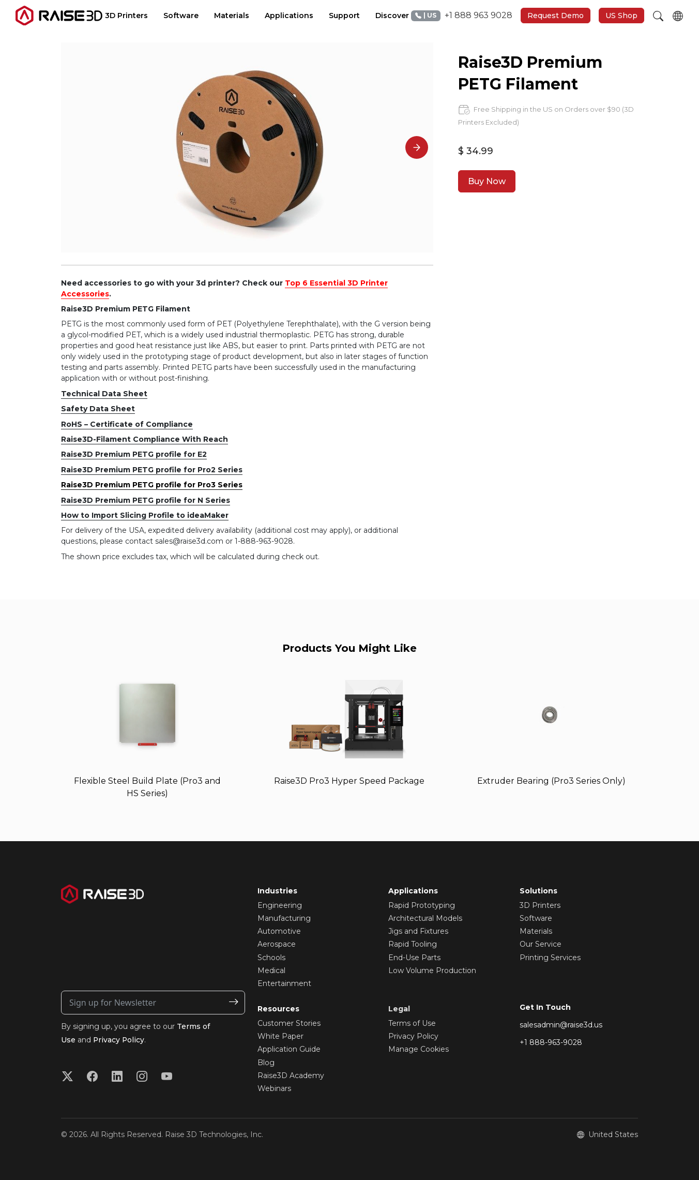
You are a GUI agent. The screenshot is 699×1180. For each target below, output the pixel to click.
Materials (536, 931)
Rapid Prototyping (421, 905)
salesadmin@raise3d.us (561, 1024)
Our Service (540, 944)
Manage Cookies (418, 1049)
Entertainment (284, 983)
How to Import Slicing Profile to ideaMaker (145, 515)
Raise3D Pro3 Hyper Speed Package (349, 781)
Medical (271, 970)
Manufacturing (284, 918)
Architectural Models (425, 918)
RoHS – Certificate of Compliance (127, 424)
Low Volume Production (432, 970)
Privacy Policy (119, 1039)
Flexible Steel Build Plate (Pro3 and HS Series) (147, 787)
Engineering (279, 905)
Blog (266, 1062)
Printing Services (550, 957)
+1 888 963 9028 (461, 15)
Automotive (279, 931)
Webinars (274, 1088)
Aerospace (276, 944)
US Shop (621, 15)
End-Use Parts (414, 957)
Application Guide (289, 1049)
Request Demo (555, 15)
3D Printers (540, 905)
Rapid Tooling (412, 944)
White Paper (280, 1036)
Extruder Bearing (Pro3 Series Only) (551, 781)
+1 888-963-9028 (551, 1042)
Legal (399, 1008)
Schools (271, 957)
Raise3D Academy (290, 1075)
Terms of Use (412, 1023)
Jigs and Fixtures (418, 931)
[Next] (416, 147)
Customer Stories (289, 1023)
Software (536, 918)
